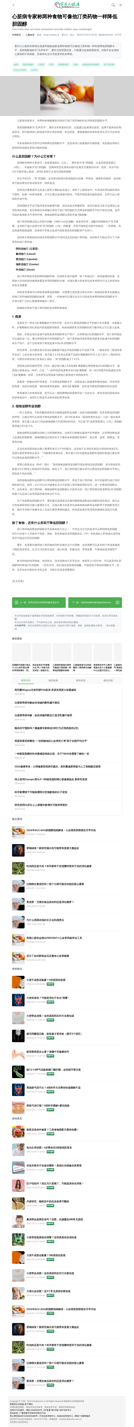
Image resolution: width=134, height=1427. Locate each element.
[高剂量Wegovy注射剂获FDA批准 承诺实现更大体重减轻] (68, 692)
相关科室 (80, 680)
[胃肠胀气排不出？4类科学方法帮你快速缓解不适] (67, 1090)
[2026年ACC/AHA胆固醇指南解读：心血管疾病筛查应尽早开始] (67, 833)
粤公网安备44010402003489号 (24, 1416)
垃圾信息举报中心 (65, 1416)
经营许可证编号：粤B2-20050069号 (26, 1410)
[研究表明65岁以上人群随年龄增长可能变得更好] (68, 807)
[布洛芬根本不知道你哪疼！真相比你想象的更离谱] (67, 1168)
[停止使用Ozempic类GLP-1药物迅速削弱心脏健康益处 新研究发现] (68, 781)
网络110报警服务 (82, 1416)
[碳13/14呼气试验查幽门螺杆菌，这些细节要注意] (67, 1072)
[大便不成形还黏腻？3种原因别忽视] (67, 982)
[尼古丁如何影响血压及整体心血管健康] (67, 958)
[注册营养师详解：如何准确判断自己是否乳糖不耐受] (68, 717)
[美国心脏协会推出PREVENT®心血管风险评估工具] (67, 940)
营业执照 (14, 1413)
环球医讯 (16, 35)
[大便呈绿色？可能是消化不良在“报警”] (67, 1000)
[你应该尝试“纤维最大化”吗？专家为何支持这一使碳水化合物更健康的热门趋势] (41, 653)
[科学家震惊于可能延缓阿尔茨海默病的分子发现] (68, 794)
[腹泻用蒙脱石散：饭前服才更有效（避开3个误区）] (67, 1036)
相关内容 (108, 680)
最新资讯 (26, 680)
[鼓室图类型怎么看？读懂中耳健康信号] (67, 1054)
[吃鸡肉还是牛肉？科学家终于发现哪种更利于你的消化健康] (67, 869)
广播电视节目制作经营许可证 (32, 1413)
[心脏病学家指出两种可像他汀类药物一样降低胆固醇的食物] (62, 653)
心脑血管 (30, 35)
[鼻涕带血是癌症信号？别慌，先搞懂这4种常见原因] (67, 1222)
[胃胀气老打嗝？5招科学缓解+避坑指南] (67, 1108)
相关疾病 (53, 680)
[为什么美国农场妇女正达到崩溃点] (67, 922)
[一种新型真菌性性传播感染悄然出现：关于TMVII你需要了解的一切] (68, 756)
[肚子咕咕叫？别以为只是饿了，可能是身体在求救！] (67, 1186)
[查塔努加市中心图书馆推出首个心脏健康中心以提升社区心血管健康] (102, 653)
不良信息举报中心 (47, 1416)
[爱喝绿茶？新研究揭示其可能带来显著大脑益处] (67, 851)
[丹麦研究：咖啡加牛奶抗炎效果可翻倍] (67, 1204)
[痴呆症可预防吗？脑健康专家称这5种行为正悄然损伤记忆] (68, 730)
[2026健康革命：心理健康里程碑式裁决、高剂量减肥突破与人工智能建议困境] (68, 769)
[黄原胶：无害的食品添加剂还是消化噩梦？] (67, 904)
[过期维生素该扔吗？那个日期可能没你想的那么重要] (67, 887)
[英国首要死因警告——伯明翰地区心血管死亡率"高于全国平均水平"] (68, 743)
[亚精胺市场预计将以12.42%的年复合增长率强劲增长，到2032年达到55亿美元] (21, 653)
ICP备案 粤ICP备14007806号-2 (57, 1410)
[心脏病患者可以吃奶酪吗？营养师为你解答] (82, 653)
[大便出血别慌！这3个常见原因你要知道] (67, 1294)
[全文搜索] (113, 5)
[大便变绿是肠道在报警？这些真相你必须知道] (67, 1240)
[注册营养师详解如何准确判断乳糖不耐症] (68, 705)
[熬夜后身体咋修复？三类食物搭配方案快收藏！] (67, 1132)
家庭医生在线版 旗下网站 (21, 1404)
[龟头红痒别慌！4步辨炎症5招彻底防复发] (67, 1150)
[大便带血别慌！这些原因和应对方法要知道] (67, 1018)
